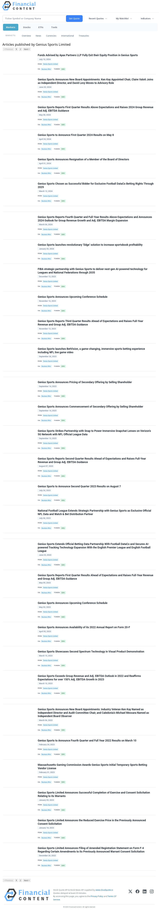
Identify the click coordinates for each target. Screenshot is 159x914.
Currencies (51, 35)
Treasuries (84, 35)
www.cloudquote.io (104, 890)
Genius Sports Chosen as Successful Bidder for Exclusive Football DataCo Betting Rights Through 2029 (96, 185)
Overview (26, 35)
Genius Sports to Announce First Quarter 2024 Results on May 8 (76, 134)
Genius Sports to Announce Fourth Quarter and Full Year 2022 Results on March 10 (87, 740)
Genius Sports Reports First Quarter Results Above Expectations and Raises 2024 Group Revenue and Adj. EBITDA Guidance (95, 109)
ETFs (40, 27)
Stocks (27, 27)
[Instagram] (152, 894)
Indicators (146, 18)
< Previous (8, 49)
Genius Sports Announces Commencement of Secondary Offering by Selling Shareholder (90, 406)
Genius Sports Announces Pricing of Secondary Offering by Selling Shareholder (85, 382)
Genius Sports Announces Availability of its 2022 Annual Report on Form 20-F (84, 627)
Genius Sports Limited (50, 64)
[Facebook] (137, 894)
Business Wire (46, 69)
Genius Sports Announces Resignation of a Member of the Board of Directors (83, 159)
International (67, 35)
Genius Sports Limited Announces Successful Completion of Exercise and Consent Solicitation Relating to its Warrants (94, 794)
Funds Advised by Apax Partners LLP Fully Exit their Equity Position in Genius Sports (88, 55)
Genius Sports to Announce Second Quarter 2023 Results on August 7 (79, 486)
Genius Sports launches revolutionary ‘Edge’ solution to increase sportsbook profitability (90, 244)
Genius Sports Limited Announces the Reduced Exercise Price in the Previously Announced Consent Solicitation (92, 822)
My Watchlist (122, 18)
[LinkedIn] (144, 894)
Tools (54, 27)
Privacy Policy (97, 896)
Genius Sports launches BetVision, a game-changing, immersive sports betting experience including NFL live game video (91, 350)
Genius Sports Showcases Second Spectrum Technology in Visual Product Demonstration (91, 651)
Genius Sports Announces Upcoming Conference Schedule (73, 296)
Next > (26, 49)
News (38, 35)
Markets (10, 27)
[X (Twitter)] (130, 894)
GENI (62, 69)
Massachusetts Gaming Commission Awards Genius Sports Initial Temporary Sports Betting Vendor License (92, 766)
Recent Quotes (96, 18)
